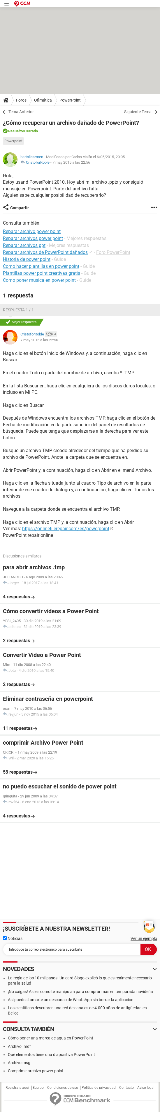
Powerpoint (13, 141)
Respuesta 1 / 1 (18, 310)
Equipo (38, 1088)
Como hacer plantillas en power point (41, 266)
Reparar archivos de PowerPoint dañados (45, 252)
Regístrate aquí (17, 1088)
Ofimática (43, 100)
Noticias (12, 938)
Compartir (19, 207)
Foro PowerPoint (113, 252)
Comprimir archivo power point (36, 1070)
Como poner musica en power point (39, 280)
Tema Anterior (21, 111)
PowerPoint (70, 100)
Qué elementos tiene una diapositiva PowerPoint (51, 1054)
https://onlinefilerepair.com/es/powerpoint (65, 528)
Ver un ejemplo (144, 938)
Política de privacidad (99, 1088)
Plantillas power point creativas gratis (41, 273)
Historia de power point (26, 259)
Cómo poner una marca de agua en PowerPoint (50, 1038)
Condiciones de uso (62, 1088)
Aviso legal (145, 1088)
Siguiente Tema (138, 111)
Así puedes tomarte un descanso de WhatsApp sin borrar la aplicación (70, 999)
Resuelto (15, 131)
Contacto (126, 1088)
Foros (21, 100)
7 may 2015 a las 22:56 (71, 162)
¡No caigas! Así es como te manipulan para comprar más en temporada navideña (80, 991)
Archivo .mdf (19, 1046)
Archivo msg (19, 1062)
